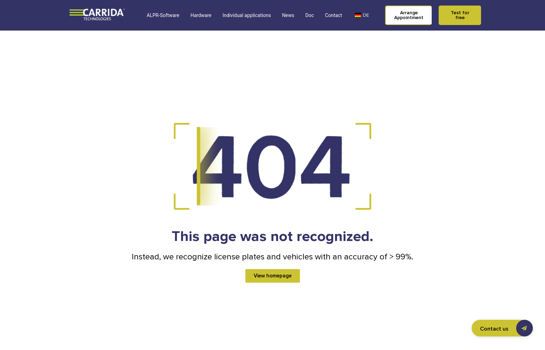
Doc (310, 15)
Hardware (200, 15)
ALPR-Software (163, 15)
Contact (333, 15)
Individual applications (246, 15)
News (288, 15)
